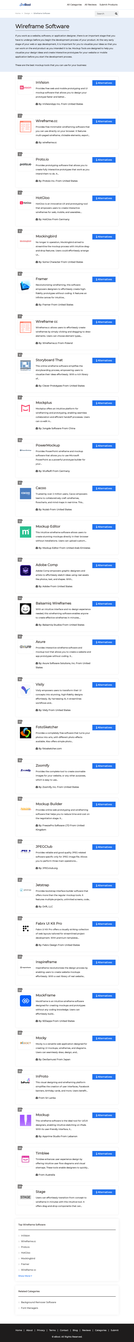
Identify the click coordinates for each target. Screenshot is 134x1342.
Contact (64, 1326)
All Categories (74, 4)
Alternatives (104, 83)
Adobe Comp (47, 563)
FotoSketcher (47, 725)
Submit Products (109, 4)
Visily (40, 682)
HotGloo (42, 197)
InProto (42, 1072)
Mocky (41, 1034)
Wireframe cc (47, 321)
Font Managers (29, 1303)
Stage (40, 1187)
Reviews (86, 1326)
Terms (52, 1326)
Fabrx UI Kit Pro (49, 920)
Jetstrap (42, 882)
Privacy (41, 1326)
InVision (42, 82)
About (29, 1326)
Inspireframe (46, 958)
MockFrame (45, 992)
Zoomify (42, 763)
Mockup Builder (49, 801)
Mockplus (44, 401)
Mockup (42, 1111)
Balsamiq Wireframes (53, 601)
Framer (42, 278)
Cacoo (41, 486)
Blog (75, 1326)
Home (18, 13)
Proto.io (42, 159)
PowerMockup (48, 444)
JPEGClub (44, 844)
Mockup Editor (48, 525)
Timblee (42, 1149)
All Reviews (91, 4)
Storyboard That (49, 359)
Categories (100, 1326)
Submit (115, 1326)
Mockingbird (46, 236)
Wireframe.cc (46, 121)
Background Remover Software (38, 1297)
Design (27, 13)
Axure (40, 640)
